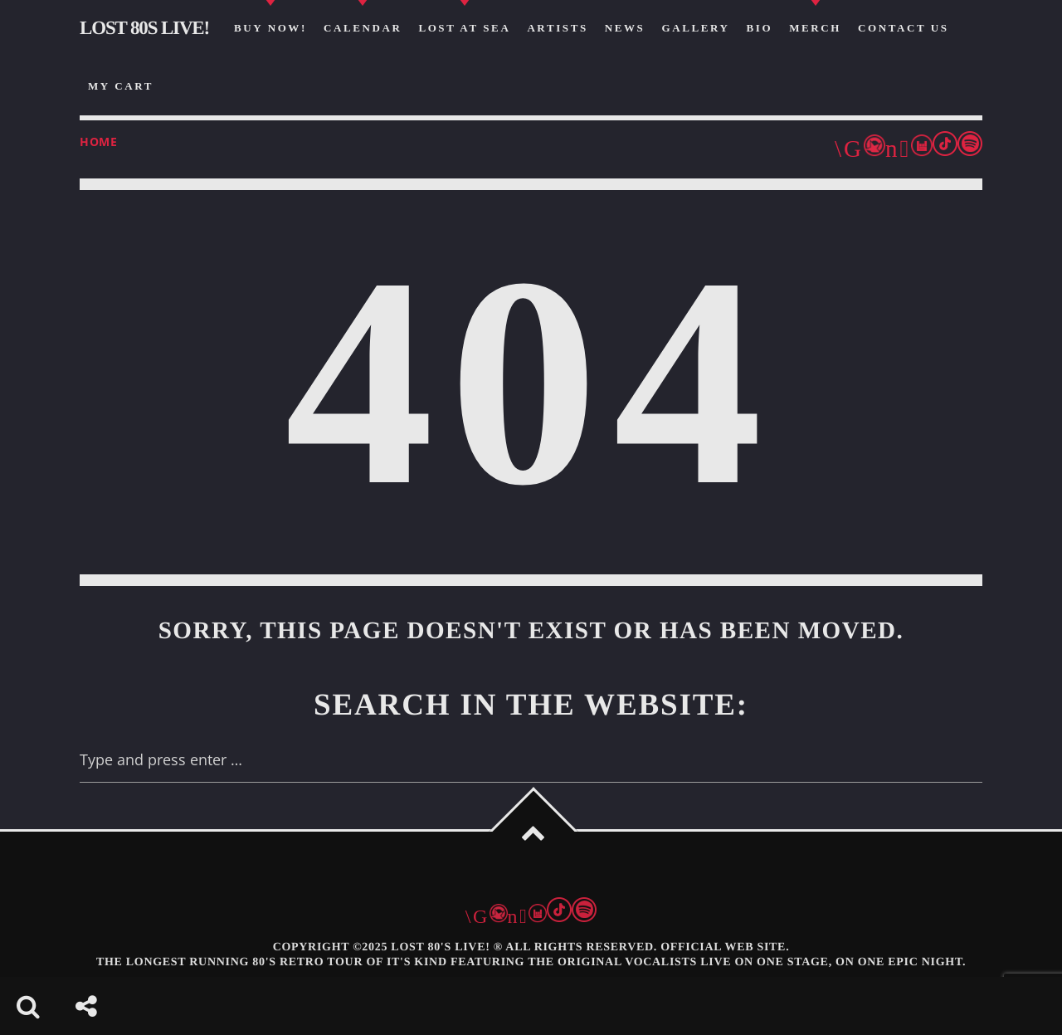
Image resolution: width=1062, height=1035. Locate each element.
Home (99, 141)
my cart (120, 86)
